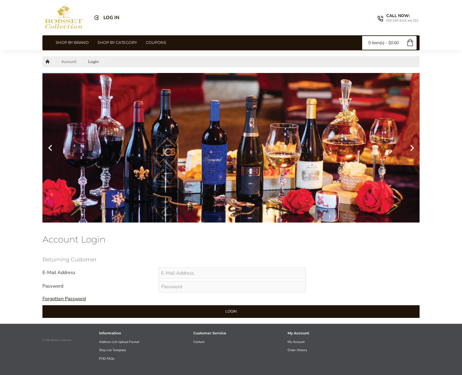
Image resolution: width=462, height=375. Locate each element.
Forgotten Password (64, 299)
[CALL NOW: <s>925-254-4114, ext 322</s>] (398, 17)
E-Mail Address (58, 272)
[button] (49, 147)
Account (68, 61)
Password (52, 286)
